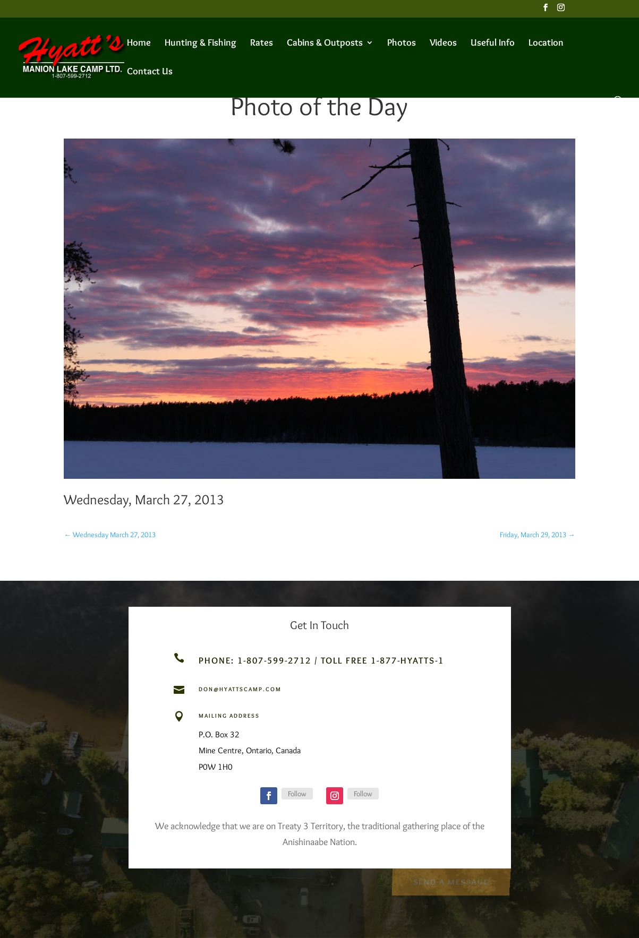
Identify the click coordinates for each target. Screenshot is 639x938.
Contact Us (150, 72)
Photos (401, 43)
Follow (297, 793)
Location (546, 43)
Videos (443, 43)
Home (139, 43)
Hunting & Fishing (200, 43)
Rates (261, 43)
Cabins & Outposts (325, 43)
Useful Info (493, 43)
